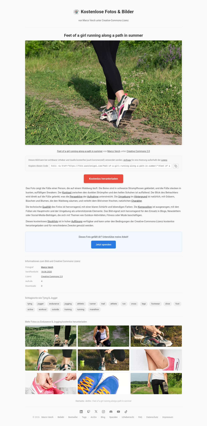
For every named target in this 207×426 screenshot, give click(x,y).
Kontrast (67, 193)
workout (42, 310)
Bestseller (73, 417)
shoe (167, 304)
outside (55, 310)
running (80, 310)
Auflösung (77, 221)
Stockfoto (53, 221)
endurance (54, 304)
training (68, 310)
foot (177, 304)
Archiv (88, 401)
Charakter (136, 201)
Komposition (145, 207)
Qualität (46, 207)
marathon (94, 310)
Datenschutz (152, 417)
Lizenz (164, 160)
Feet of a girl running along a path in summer (80, 151)
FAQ (140, 417)
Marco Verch (113, 151)
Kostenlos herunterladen (103, 179)
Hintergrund (140, 197)
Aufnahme (93, 197)
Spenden (113, 417)
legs (144, 304)
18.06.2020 (46, 272)
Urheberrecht (128, 417)
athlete (113, 304)
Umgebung (124, 197)
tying (30, 304)
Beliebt (61, 417)
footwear (155, 304)
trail (103, 304)
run (124, 304)
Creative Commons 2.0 (138, 151)
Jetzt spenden (103, 245)
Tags (84, 417)
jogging (68, 304)
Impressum (167, 417)
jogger (41, 304)
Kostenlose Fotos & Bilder (103, 12)
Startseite (79, 401)
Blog (103, 417)
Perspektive (76, 197)
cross (133, 304)
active (30, 310)
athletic (80, 304)
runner (93, 304)
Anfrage (127, 160)
